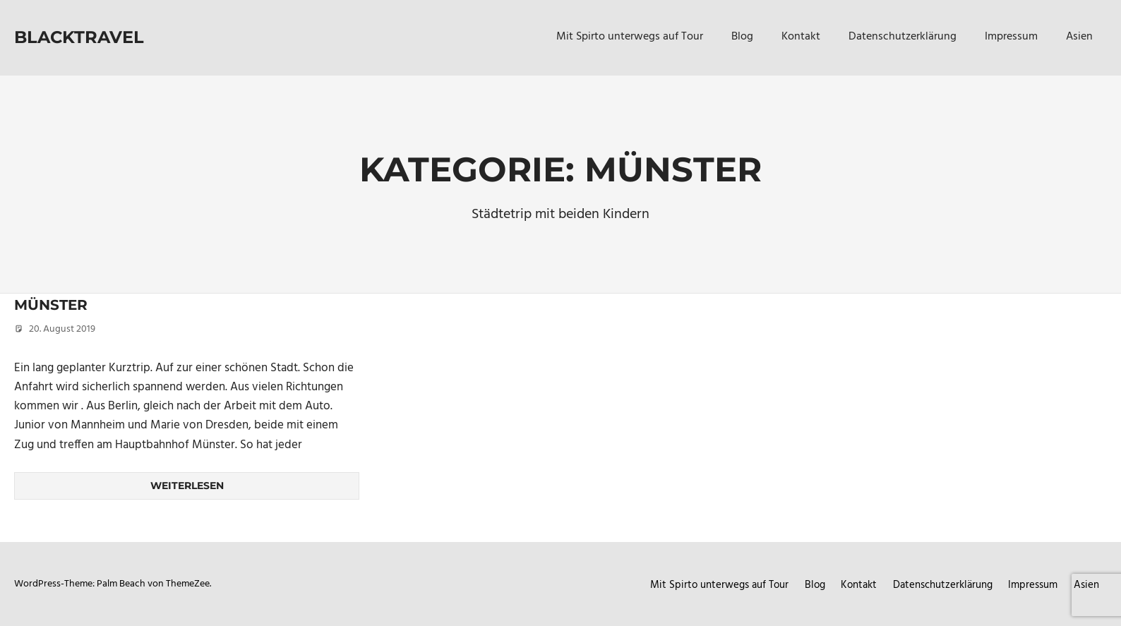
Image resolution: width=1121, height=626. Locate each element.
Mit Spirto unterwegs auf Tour (629, 37)
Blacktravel (79, 37)
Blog (742, 37)
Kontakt (800, 37)
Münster (51, 304)
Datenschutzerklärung (903, 37)
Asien (1079, 37)
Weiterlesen (187, 485)
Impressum (1011, 37)
